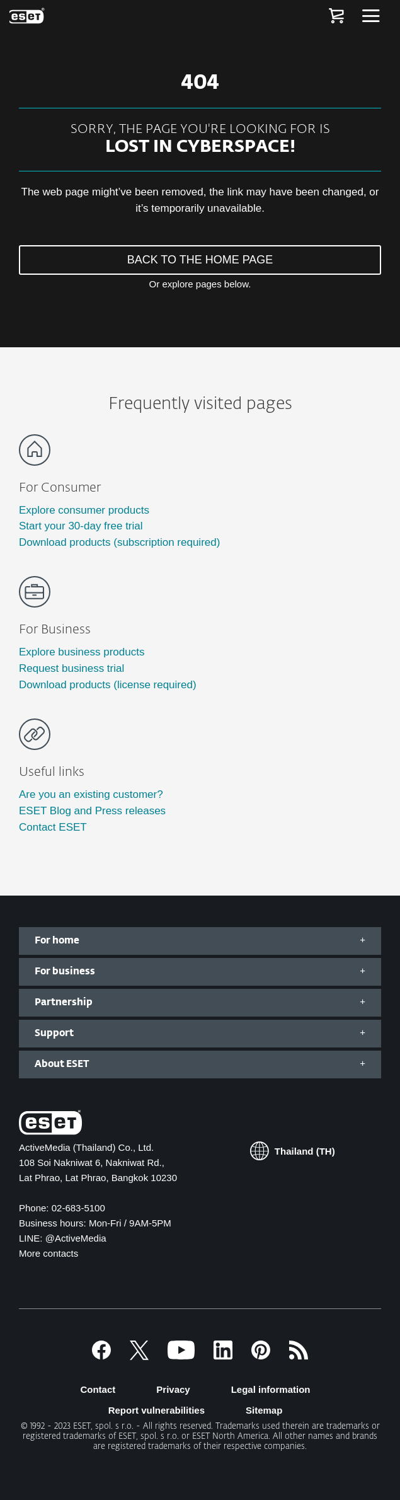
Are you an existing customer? (91, 794)
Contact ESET (53, 827)
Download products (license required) (108, 685)
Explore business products (81, 652)
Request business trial (71, 668)
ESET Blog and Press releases (92, 811)
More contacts (48, 1253)
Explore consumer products (84, 510)
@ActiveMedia (75, 1238)
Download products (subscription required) (119, 542)
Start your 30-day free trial (81, 526)
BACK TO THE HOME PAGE (200, 259)
